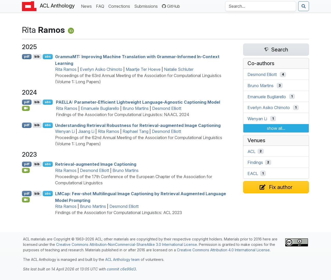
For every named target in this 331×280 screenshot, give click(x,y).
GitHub (171, 6)
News (87, 6)
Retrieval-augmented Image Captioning (95, 164)
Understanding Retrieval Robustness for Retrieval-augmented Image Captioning (138, 125)
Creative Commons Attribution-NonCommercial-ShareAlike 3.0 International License (126, 244)
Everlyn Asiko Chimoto (101, 69)
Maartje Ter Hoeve (143, 69)
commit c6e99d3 (121, 269)
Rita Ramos (66, 69)
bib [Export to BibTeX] (37, 56)
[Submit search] (303, 6)
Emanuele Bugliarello (100, 108)
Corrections (120, 6)
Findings (255, 162)
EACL (252, 173)
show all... (276, 128)
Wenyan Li (65, 131)
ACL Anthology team (122, 259)
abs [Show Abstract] (48, 56)
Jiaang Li (86, 131)
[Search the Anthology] (260, 6)
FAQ (101, 6)
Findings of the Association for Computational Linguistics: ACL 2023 (118, 212)
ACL (251, 151)
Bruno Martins (136, 108)
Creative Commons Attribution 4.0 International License (223, 250)
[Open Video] (26, 108)
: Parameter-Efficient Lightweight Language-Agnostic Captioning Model (138, 102)
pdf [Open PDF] (26, 56)
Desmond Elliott (166, 108)
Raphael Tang (135, 131)
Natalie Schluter (178, 69)
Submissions (147, 6)
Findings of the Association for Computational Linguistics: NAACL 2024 (122, 114)
